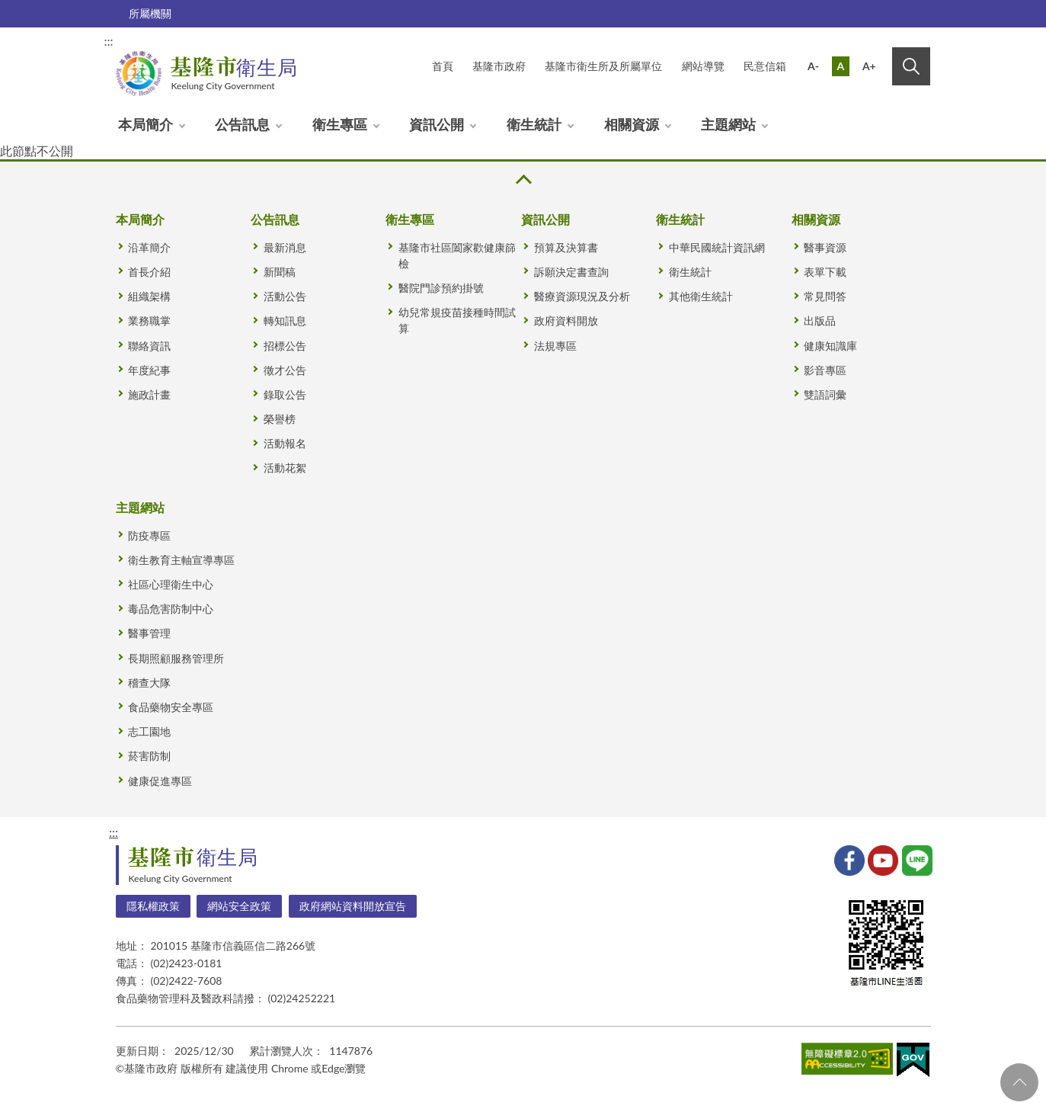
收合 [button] (522, 179)
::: (109, 41)
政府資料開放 (566, 320)
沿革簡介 (149, 247)
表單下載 (825, 271)
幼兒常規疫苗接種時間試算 (457, 320)
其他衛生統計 (701, 296)
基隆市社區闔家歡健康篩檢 (457, 255)
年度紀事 (149, 370)
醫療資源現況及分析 (582, 296)
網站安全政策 (239, 905)
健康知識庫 (830, 345)
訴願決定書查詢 (571, 271)
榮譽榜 (280, 418)
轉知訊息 (285, 320)
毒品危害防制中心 (170, 608)
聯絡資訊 (149, 345)
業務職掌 (149, 320)
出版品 (820, 320)
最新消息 (285, 247)
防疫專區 (149, 535)
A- (813, 65)
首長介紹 (149, 271)
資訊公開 (436, 124)
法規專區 (555, 345)
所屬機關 (150, 13)
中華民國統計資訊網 (717, 247)
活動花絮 (285, 467)
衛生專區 (339, 124)
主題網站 (728, 124)
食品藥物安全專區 (170, 706)
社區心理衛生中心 (170, 584)
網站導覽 (703, 65)
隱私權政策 (153, 905)
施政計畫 (149, 394)
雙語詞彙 (825, 394)
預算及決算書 (566, 247)
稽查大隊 (149, 682)
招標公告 (285, 345)
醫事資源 (825, 247)
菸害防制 (149, 755)
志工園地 (149, 731)
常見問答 (825, 296)
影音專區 (825, 370)
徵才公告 (285, 370)
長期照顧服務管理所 (176, 658)
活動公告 (285, 296)
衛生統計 (534, 124)
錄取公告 (285, 394)
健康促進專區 (160, 780)
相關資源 (631, 124)
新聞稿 (280, 271)
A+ (869, 65)
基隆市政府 (499, 65)
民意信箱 (765, 65)
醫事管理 (149, 633)
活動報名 (285, 443)
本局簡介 (145, 124)
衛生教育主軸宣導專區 (181, 559)
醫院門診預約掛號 (441, 287)
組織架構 (149, 296)
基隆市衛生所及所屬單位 (603, 65)
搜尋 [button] (911, 66)
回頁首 (1019, 1082)
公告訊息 (242, 124)
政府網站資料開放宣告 (352, 905)
